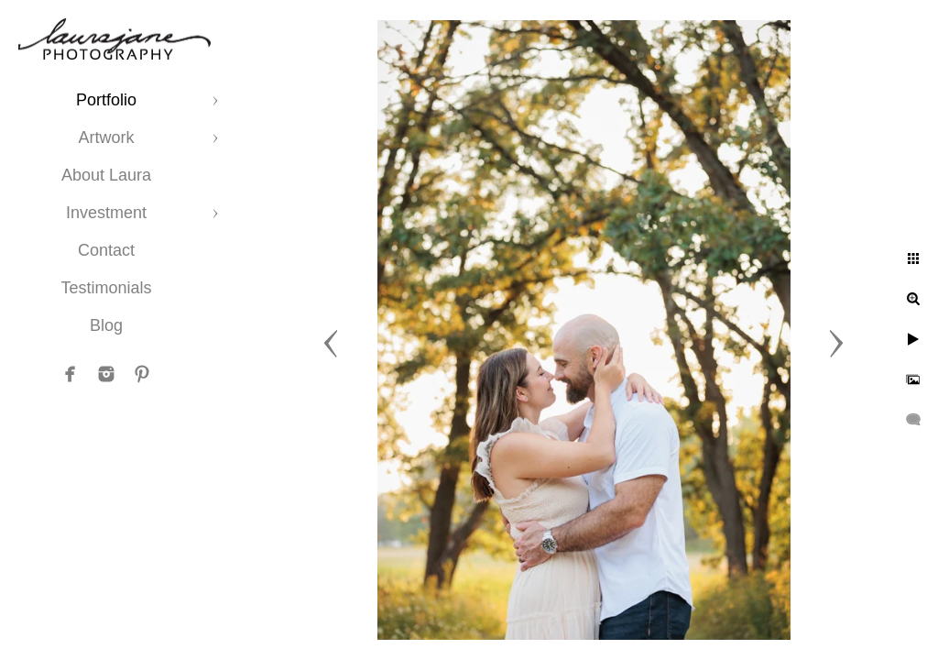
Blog (106, 325)
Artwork (106, 137)
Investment (106, 213)
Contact (106, 250)
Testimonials (105, 288)
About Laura (106, 175)
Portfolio (106, 100)
